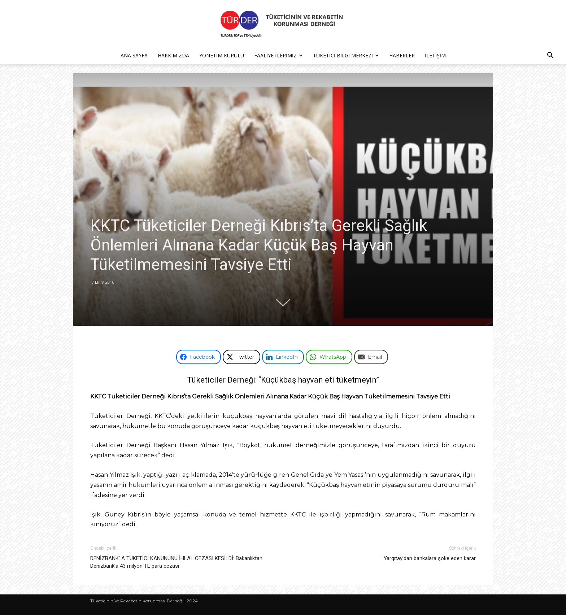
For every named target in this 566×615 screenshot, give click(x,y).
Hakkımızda (173, 55)
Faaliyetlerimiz (278, 55)
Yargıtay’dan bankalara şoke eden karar (430, 558)
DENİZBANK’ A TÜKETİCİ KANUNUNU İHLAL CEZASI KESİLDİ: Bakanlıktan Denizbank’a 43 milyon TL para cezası (176, 562)
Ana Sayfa (134, 55)
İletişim (435, 55)
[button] (550, 56)
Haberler (402, 55)
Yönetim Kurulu (221, 55)
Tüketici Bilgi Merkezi (346, 55)
